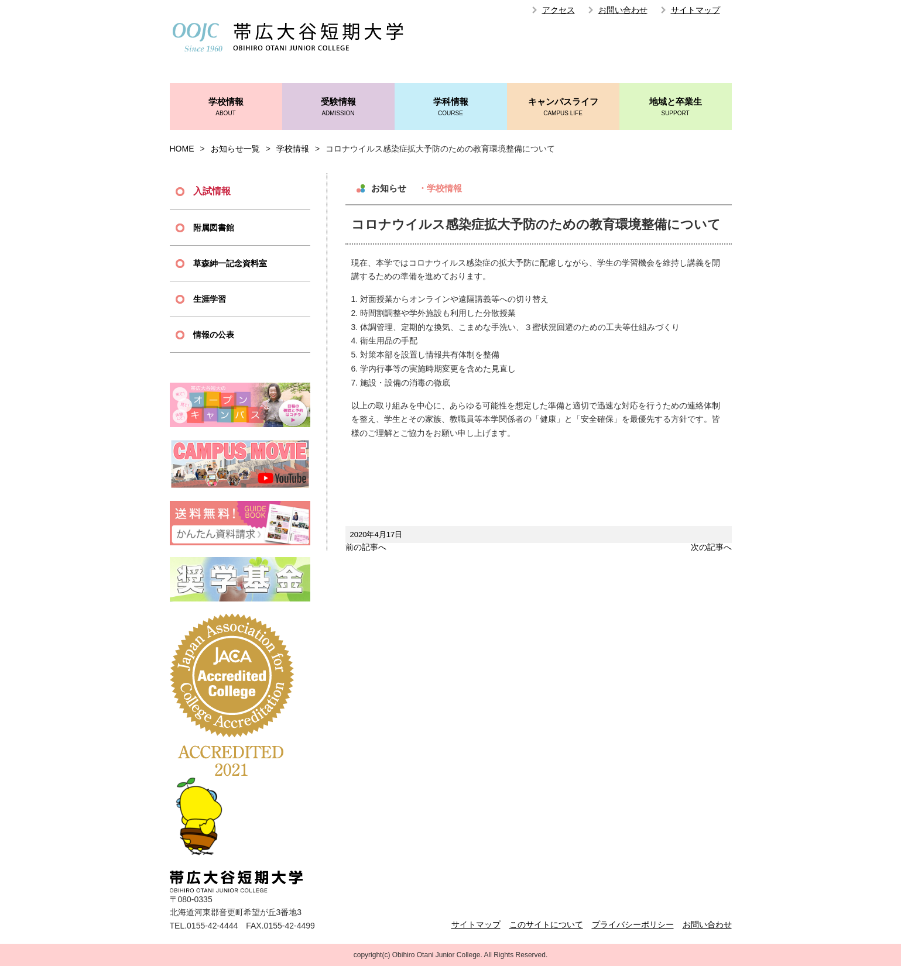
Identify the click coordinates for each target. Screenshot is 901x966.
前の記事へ (365, 547)
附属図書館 (213, 227)
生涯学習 (209, 299)
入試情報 (212, 191)
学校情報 (226, 107)
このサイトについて (546, 924)
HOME (182, 148)
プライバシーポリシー (633, 924)
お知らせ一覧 (235, 148)
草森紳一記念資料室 (230, 263)
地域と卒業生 (675, 107)
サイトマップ (695, 10)
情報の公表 (213, 334)
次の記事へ (711, 547)
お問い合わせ (623, 10)
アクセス (558, 10)
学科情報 (451, 107)
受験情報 (338, 107)
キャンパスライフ (563, 107)
